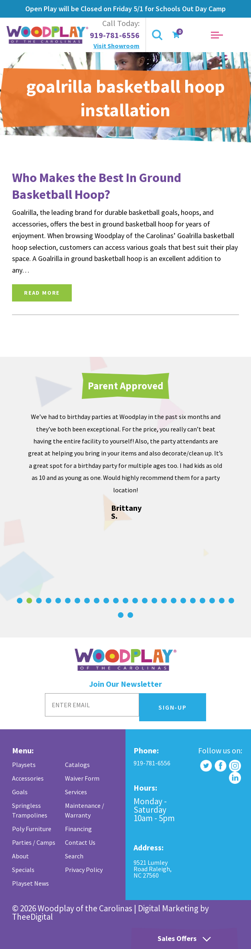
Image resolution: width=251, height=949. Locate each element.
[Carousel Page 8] (87, 600)
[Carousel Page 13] (135, 600)
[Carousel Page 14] (145, 600)
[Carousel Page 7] (77, 600)
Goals (20, 792)
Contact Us (80, 842)
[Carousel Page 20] (202, 600)
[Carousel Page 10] (106, 600)
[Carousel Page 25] (130, 615)
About (20, 856)
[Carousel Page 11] (116, 600)
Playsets (24, 765)
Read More (42, 292)
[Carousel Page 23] (231, 600)
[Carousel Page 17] (173, 600)
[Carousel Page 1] (19, 600)
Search (74, 856)
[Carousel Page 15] (154, 600)
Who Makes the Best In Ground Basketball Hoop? (96, 186)
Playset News (30, 883)
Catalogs (77, 765)
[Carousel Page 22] (222, 600)
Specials (23, 870)
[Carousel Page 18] (183, 600)
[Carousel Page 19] (193, 600)
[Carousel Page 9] (96, 600)
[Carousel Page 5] (58, 600)
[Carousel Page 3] (39, 600)
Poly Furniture (31, 829)
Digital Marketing (168, 908)
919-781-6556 (115, 35)
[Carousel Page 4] (48, 600)
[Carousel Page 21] (212, 600)
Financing (78, 829)
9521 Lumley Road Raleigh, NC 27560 (153, 868)
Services (76, 792)
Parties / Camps (33, 842)
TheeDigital (32, 916)
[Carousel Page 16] (164, 600)
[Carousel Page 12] (125, 600)
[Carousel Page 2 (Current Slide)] (29, 600)
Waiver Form (82, 778)
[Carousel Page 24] (120, 615)
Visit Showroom (116, 45)
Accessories (28, 778)
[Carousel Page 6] (68, 600)
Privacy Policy (84, 870)
